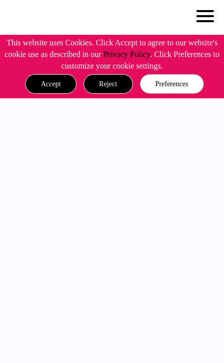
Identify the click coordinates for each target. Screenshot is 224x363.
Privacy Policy (126, 54)
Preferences (172, 84)
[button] (51, 84)
